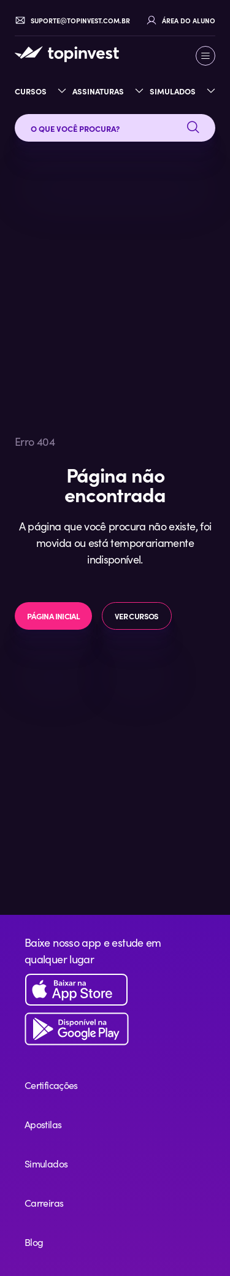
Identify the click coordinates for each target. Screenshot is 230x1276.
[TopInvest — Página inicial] (67, 54)
